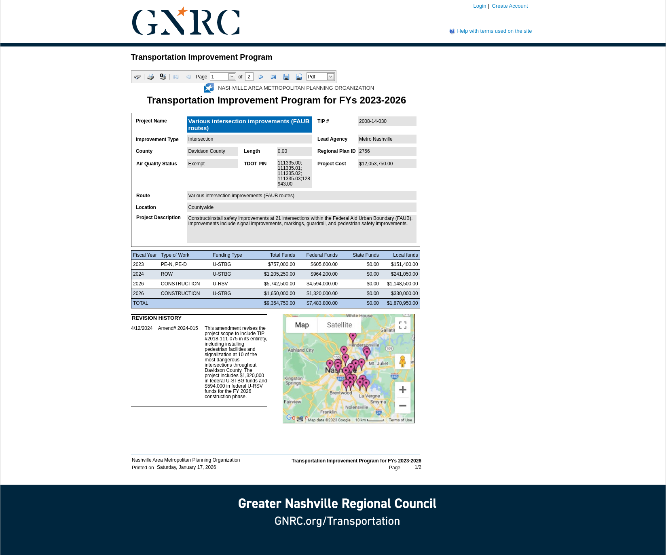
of (241, 77)
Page (201, 77)
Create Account (510, 6)
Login (480, 6)
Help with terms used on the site (494, 31)
